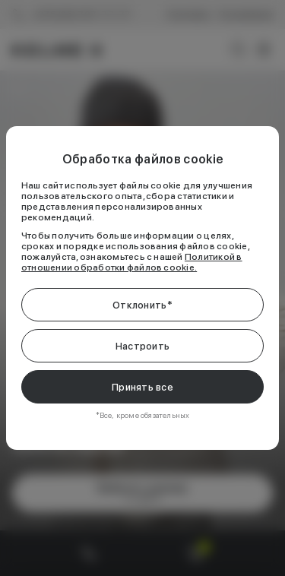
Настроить (142, 346)
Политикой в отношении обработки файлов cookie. (131, 262)
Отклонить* (142, 305)
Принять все (142, 387)
